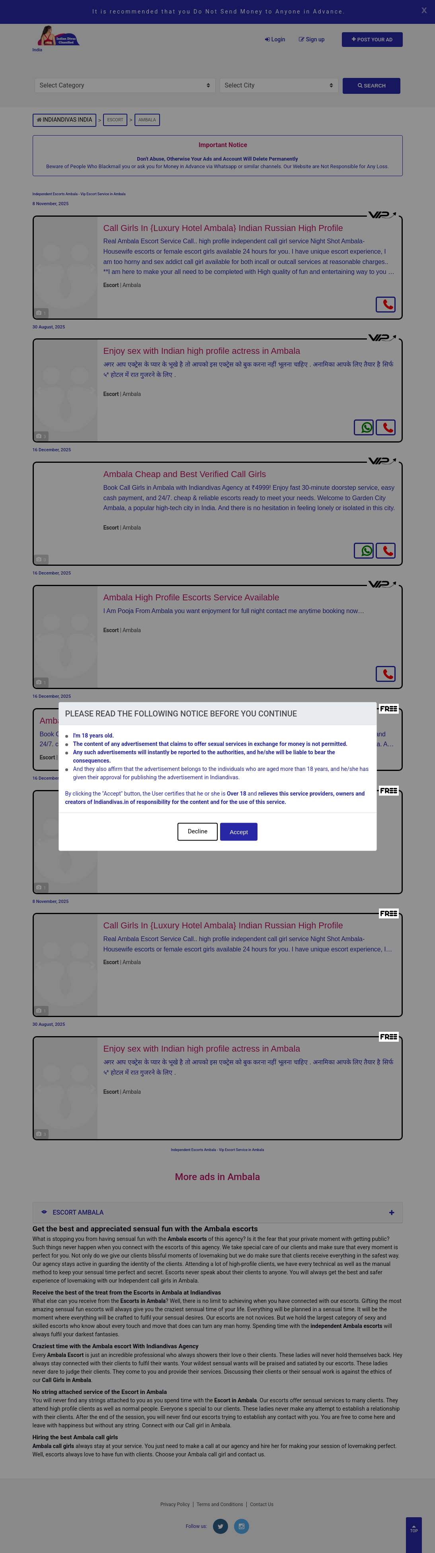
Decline (197, 831)
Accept (239, 832)
